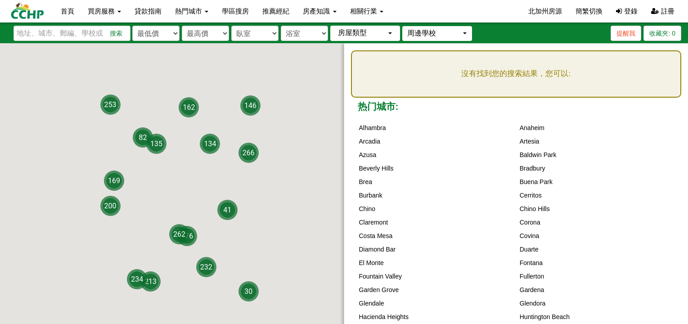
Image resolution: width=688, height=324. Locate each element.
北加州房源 (545, 11)
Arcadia (369, 141)
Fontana (531, 262)
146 (250, 105)
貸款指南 (148, 11)
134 (210, 144)
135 (156, 143)
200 (110, 206)
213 (150, 281)
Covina (530, 235)
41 (227, 210)
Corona (530, 222)
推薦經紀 (275, 11)
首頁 (67, 11)
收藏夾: (662, 33)
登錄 (626, 11)
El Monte (371, 262)
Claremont (373, 222)
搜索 (116, 33)
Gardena (532, 289)
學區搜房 (235, 11)
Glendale (371, 303)
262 (179, 234)
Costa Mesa (376, 235)
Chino (367, 208)
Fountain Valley (380, 276)
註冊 (663, 11)
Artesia (530, 141)
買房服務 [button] (104, 11)
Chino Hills (535, 208)
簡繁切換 (589, 11)
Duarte (529, 249)
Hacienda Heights (384, 316)
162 (189, 107)
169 (114, 180)
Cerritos (531, 195)
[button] (365, 33)
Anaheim (532, 127)
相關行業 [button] (366, 11)
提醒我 (625, 33)
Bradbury (532, 168)
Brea (366, 181)
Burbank (370, 195)
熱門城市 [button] (191, 11)
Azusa (368, 154)
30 (248, 291)
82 (143, 137)
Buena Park (536, 181)
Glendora (533, 303)
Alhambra (372, 127)
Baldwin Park (538, 154)
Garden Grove (379, 289)
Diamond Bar (377, 249)
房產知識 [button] (319, 11)
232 (206, 266)
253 (110, 104)
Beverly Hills (376, 168)
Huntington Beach (545, 316)
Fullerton (532, 276)
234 (137, 278)
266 (249, 152)
